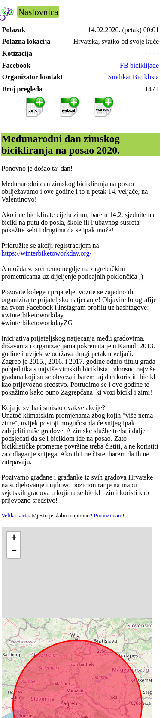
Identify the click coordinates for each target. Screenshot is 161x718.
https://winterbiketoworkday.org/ (46, 253)
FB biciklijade (139, 65)
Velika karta (15, 515)
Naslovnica (38, 12)
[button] (13, 538)
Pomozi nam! (109, 515)
